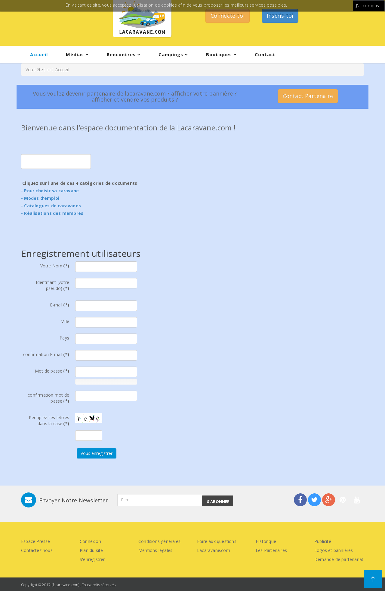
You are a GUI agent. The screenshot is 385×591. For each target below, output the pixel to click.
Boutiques (219, 54)
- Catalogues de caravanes (51, 206)
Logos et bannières (333, 550)
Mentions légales (155, 550)
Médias (75, 54)
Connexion (90, 541)
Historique (266, 541)
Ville (65, 321)
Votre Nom (54, 266)
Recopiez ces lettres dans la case (49, 420)
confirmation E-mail (46, 354)
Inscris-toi (280, 15)
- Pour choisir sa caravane (50, 190)
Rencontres (121, 54)
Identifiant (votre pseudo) (52, 285)
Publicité (322, 541)
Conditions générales (159, 541)
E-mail (59, 305)
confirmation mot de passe (48, 398)
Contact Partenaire (308, 95)
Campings (171, 54)
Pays (64, 338)
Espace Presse (35, 541)
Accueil (39, 54)
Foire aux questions (216, 541)
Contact (265, 54)
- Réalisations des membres (52, 213)
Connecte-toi (228, 15)
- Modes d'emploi (40, 198)
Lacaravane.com (213, 550)
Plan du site (91, 550)
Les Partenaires (271, 550)
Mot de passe (52, 371)
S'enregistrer (92, 559)
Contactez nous (37, 550)
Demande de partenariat (338, 559)
